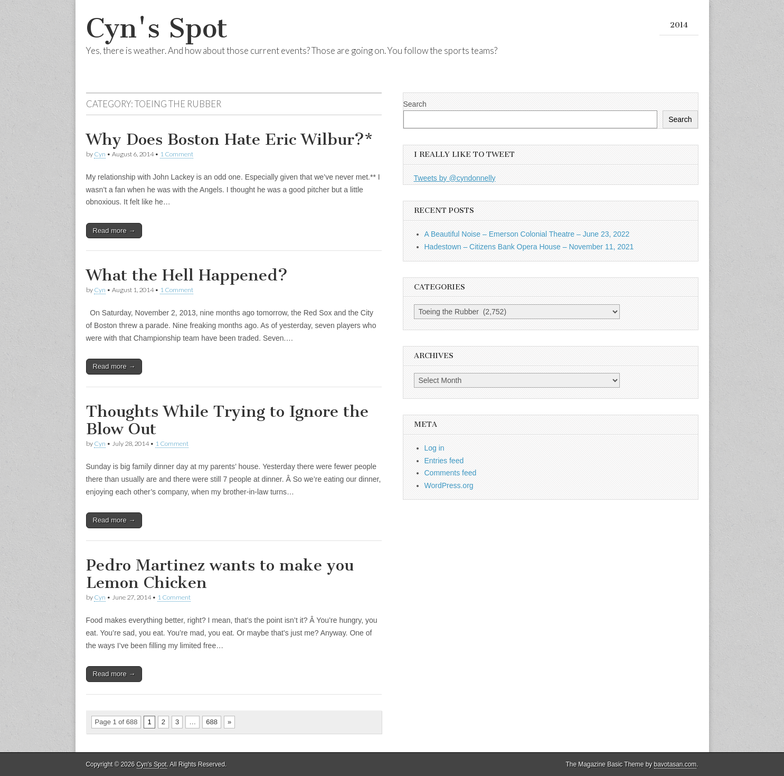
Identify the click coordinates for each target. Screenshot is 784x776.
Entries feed (444, 460)
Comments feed (450, 473)
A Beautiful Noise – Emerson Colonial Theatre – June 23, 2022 (527, 234)
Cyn (100, 154)
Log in (434, 448)
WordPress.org (449, 485)
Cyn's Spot (157, 28)
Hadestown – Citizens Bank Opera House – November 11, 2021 (529, 246)
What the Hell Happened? (187, 275)
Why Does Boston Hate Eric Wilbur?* (229, 139)
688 (212, 722)
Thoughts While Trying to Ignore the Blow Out (227, 420)
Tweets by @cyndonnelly (455, 178)
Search (415, 104)
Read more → (114, 231)
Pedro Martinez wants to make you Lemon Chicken (220, 574)
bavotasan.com (675, 764)
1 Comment (176, 154)
